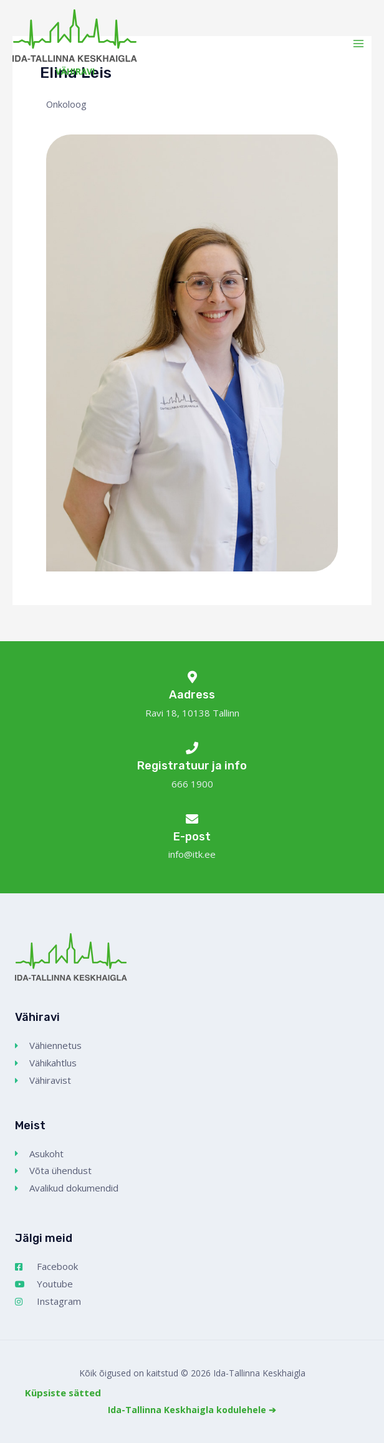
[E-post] (192, 819)
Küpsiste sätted (63, 1392)
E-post (192, 837)
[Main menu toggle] (358, 44)
